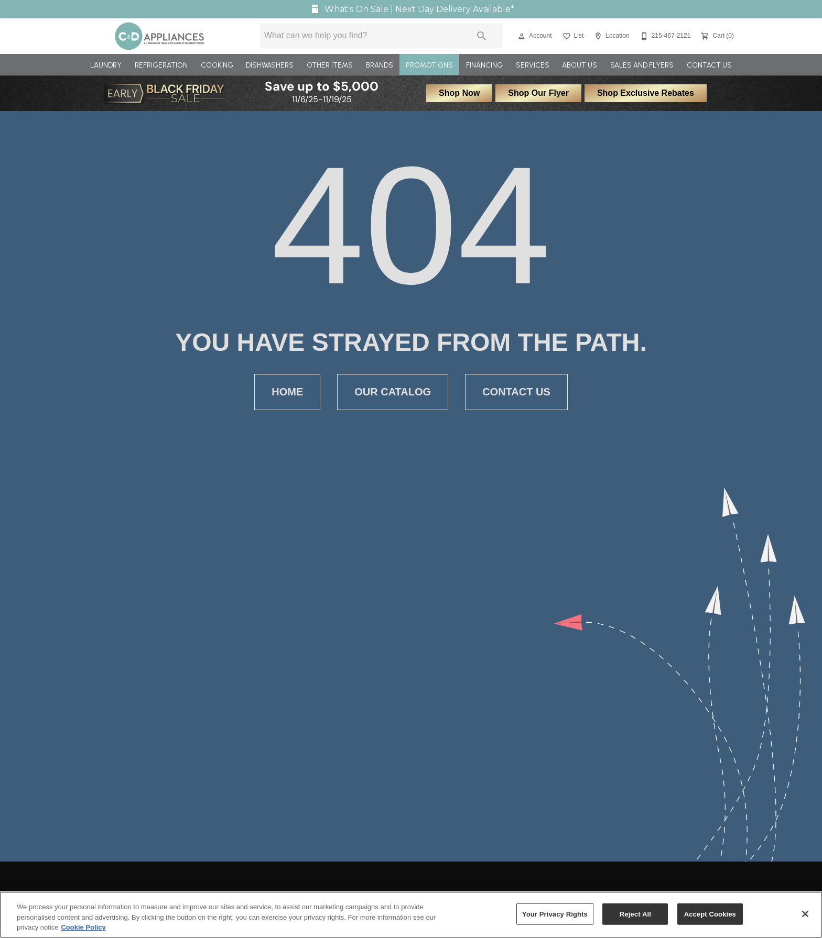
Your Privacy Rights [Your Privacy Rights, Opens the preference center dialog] (555, 914)
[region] (411, 914)
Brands (379, 65)
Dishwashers (270, 65)
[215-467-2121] (664, 36)
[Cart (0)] (716, 36)
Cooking (217, 65)
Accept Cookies (710, 914)
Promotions (429, 65)
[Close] (805, 913)
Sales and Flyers (642, 65)
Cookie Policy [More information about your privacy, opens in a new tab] (83, 927)
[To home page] (159, 36)
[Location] (610, 36)
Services (532, 65)
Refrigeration (161, 65)
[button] (521, 36)
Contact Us (709, 65)
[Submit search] (482, 36)
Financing (484, 65)
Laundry (106, 65)
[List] (572, 36)
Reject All (635, 914)
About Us (579, 65)
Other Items (330, 65)
